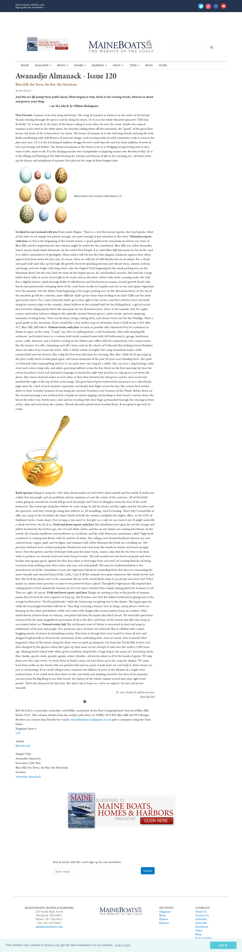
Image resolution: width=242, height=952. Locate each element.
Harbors (98, 65)
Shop (198, 934)
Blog (149, 65)
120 (18, 733)
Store (163, 65)
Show (117, 65)
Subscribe (201, 923)
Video (198, 930)
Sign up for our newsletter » (30, 7)
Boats (61, 65)
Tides (133, 65)
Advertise (201, 919)
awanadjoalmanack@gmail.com (89, 719)
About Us (201, 911)
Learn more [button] (122, 945)
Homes (78, 65)
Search (212, 47)
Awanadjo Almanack (28, 776)
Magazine (42, 65)
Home (25, 65)
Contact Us (202, 915)
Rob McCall (23, 746)
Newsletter (201, 926)
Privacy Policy (203, 938)
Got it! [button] (223, 945)
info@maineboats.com (49, 926)
